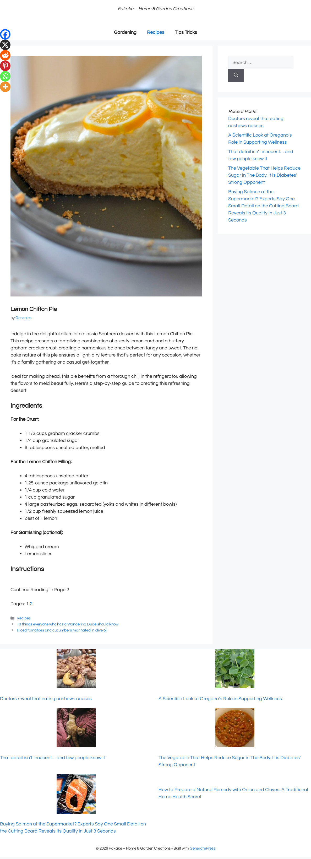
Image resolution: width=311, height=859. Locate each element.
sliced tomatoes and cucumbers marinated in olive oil (62, 630)
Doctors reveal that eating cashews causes (46, 698)
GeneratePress (202, 848)
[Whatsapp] (5, 76)
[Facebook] (5, 34)
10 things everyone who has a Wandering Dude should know (67, 624)
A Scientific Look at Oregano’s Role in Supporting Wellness (220, 698)
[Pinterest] (5, 66)
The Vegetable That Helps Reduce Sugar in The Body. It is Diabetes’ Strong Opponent (264, 175)
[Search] (236, 75)
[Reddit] (5, 55)
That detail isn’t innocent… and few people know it (52, 757)
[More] (5, 87)
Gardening (125, 32)
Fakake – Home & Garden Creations (155, 8)
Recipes (155, 32)
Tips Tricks (186, 32)
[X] (5, 45)
